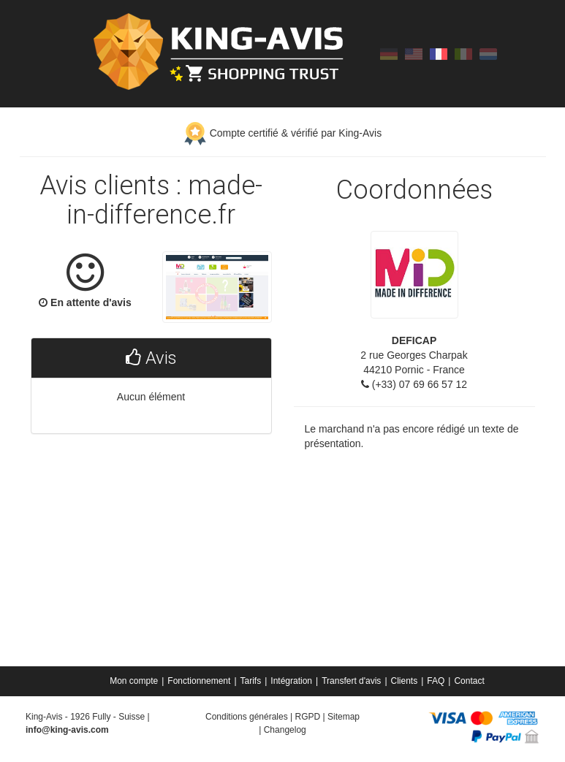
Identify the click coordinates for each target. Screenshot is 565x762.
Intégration (291, 681)
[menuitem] (135, 681)
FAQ (435, 681)
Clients (404, 681)
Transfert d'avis (351, 681)
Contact (469, 681)
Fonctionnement (198, 681)
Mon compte (134, 681)
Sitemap (343, 717)
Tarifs (251, 681)
